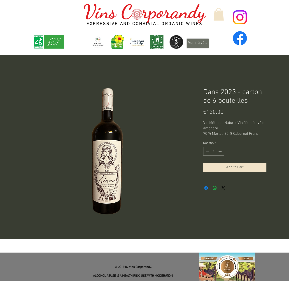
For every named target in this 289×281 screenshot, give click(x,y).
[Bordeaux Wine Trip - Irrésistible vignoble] (137, 42)
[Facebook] (240, 38)
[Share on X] (223, 188)
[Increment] (220, 151)
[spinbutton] (214, 151)
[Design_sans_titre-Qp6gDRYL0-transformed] (176, 42)
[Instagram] (240, 17)
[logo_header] (117, 42)
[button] (218, 14)
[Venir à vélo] (198, 43)
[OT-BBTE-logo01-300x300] (98, 42)
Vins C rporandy (144, 11)
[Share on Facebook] (206, 188)
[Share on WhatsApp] (214, 188)
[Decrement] (207, 151)
